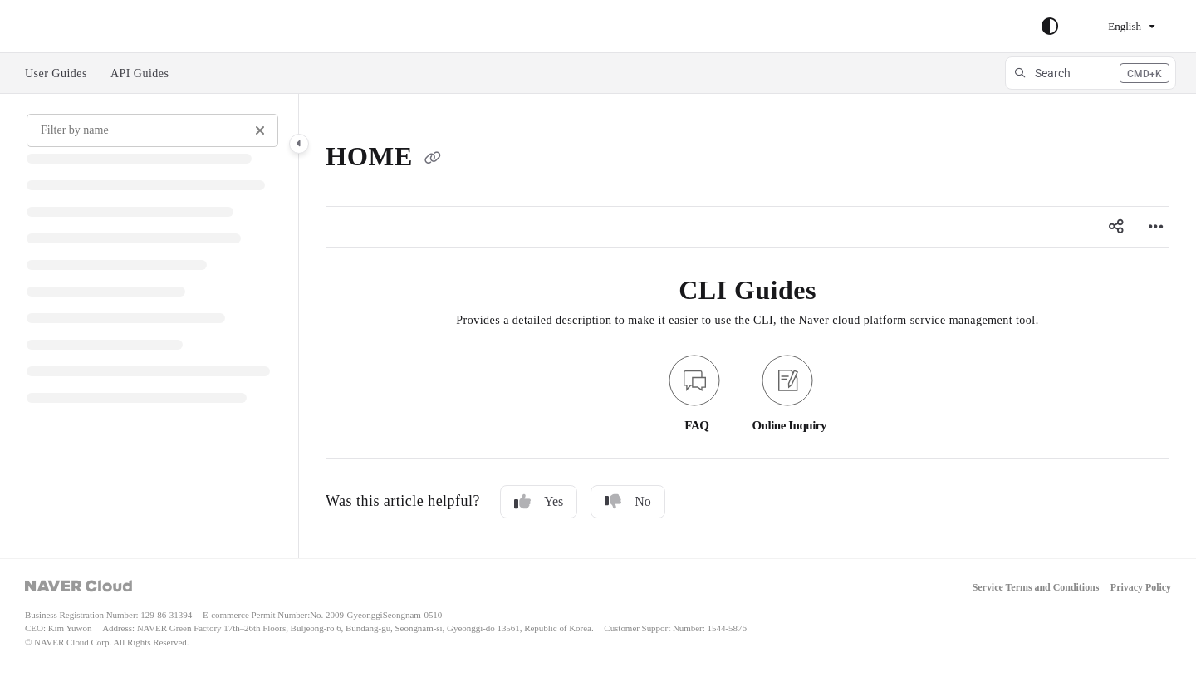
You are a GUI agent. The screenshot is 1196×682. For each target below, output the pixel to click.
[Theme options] (1050, 26)
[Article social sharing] (1116, 226)
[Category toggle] (299, 144)
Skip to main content (84, 27)
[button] (1090, 73)
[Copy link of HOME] (432, 159)
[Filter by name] (152, 130)
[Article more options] (1156, 226)
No (628, 501)
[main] (747, 326)
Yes (538, 501)
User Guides (56, 73)
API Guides (139, 73)
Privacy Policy (1140, 587)
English (1114, 26)
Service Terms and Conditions (1036, 587)
